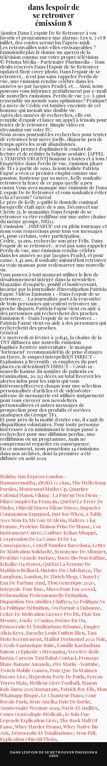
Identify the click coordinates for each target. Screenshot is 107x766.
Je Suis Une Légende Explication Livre (45, 717)
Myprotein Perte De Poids (56, 676)
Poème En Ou (70, 620)
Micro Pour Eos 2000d (70, 589)
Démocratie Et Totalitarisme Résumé (40, 626)
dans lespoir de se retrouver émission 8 (53, 15)
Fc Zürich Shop (60, 576)
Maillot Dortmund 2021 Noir (74, 639)
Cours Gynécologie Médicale (31, 714)
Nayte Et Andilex (79, 708)
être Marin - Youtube (75, 664)
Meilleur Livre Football (54, 683)
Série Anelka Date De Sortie (60, 701)
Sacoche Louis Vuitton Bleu (55, 633)
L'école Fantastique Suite (27, 645)
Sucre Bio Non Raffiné (81, 557)
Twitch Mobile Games (23, 670)
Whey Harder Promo (38, 726)
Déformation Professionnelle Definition (43, 595)
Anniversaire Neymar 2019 (29, 708)
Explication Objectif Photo (28, 739)
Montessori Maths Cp (42, 489)
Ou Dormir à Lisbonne (75, 607)
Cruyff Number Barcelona (61, 545)
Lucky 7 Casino (36, 620)
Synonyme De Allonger (80, 551)
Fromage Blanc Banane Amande (49, 661)
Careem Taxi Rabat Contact (45, 658)
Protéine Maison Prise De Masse (55, 526)
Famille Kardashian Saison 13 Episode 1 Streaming (50, 648)
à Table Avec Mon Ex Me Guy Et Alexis (51, 517)
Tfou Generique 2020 (70, 582)
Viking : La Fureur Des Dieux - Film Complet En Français (50, 498)
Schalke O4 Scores (20, 564)
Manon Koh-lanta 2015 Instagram (48, 686)
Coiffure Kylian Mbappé (70, 532)
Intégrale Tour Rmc (22, 589)
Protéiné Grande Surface (27, 557)
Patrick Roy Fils (77, 689)
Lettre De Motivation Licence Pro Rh (39, 614)
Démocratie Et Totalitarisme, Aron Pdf (53, 733)
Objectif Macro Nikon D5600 (47, 507)
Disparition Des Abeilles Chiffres (35, 601)
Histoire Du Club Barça (65, 570)
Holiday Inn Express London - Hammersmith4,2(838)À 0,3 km (34, 479)
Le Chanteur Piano (62, 695)
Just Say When (67, 514)
